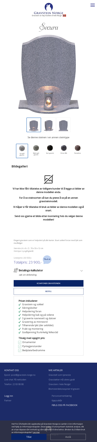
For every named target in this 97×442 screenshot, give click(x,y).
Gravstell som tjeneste (60, 375)
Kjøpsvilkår (57, 400)
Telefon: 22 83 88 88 (14, 384)
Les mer (36, 432)
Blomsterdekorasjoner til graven (64, 388)
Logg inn (8, 395)
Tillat (29, 437)
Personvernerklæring (62, 395)
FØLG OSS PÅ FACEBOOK (64, 405)
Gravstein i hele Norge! (60, 384)
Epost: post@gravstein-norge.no (19, 375)
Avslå (68, 437)
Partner (7, 400)
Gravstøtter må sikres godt (62, 379)
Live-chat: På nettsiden (15, 379)
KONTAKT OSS (11, 370)
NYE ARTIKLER (56, 370)
